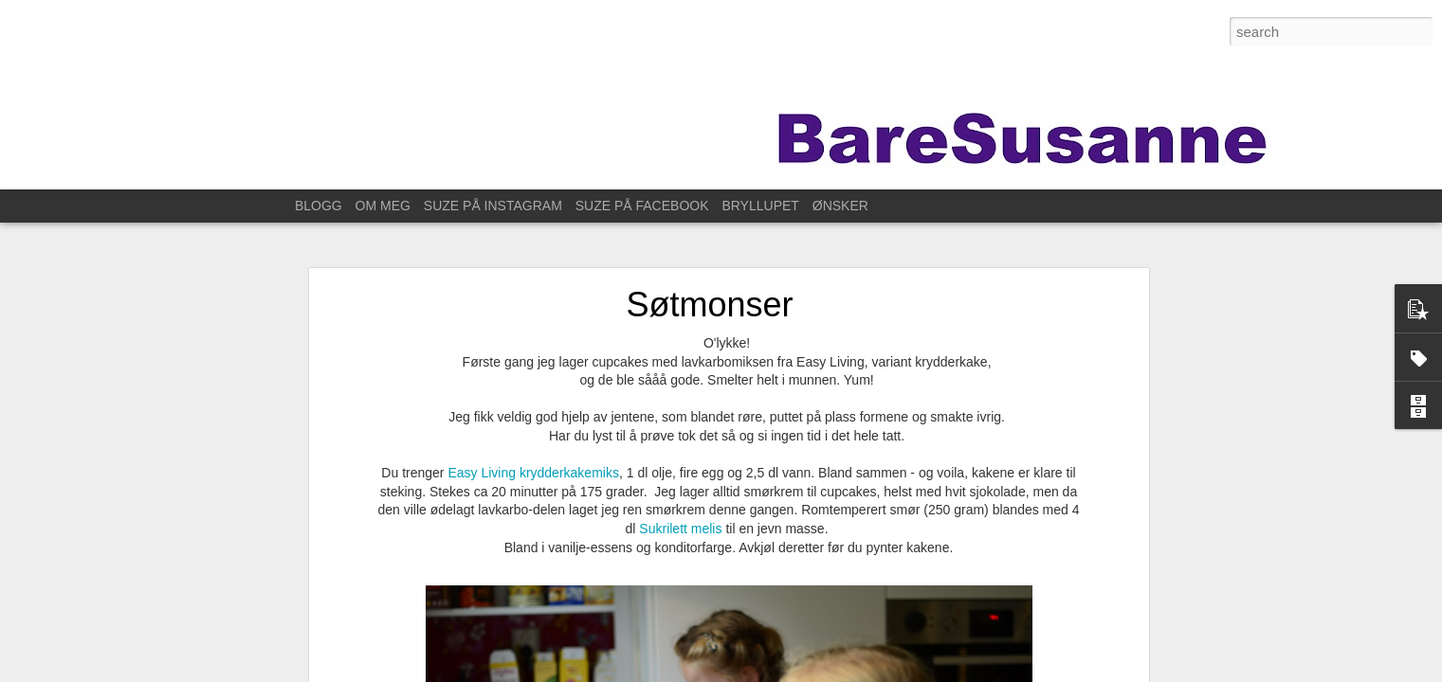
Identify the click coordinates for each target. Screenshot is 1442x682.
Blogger (910, 671)
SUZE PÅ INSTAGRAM (493, 205)
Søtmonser (709, 276)
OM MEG (383, 205)
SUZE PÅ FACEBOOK (642, 205)
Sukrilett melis (682, 500)
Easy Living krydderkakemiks (533, 444)
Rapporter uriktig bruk (984, 671)
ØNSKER (840, 205)
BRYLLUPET (759, 205)
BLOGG (318, 205)
